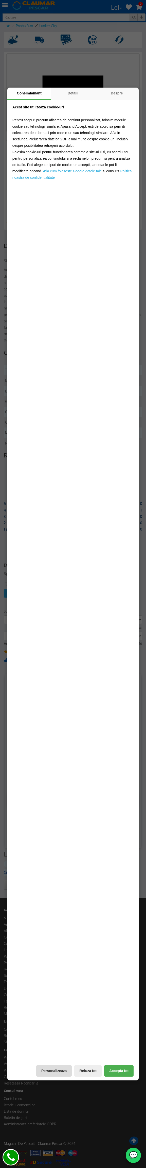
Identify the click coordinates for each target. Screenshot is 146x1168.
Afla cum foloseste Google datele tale (72, 171)
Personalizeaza (54, 1071)
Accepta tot (119, 1071)
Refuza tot (88, 1071)
